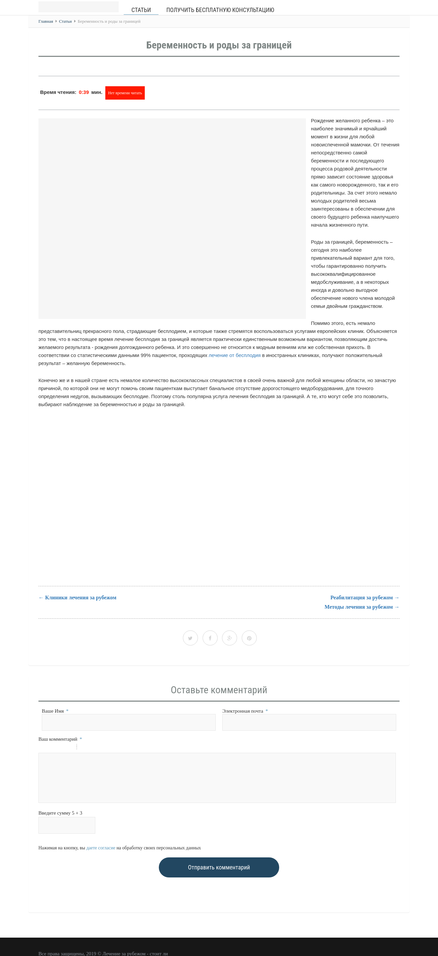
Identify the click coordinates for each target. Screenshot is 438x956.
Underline (60, 747)
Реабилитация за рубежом (361, 597)
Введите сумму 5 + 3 (60, 813)
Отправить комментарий (219, 867)
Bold (42, 747)
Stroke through (69, 747)
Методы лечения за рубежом (359, 607)
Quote (84, 747)
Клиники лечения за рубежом (80, 597)
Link (102, 747)
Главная (45, 21)
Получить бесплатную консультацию (220, 9)
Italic (51, 747)
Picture (110, 747)
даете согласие (100, 847)
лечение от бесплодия (235, 355)
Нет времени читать (125, 93)
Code (93, 747)
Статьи (141, 9)
